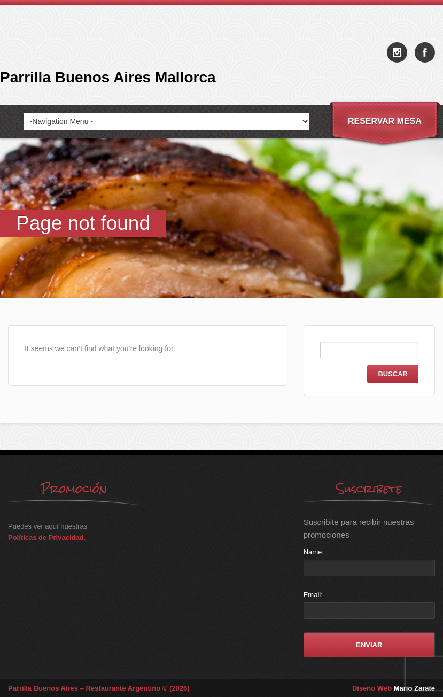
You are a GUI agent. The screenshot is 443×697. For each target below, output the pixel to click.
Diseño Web (393, 688)
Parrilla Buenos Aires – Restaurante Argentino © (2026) (99, 688)
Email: (313, 595)
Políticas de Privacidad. (47, 537)
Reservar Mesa (385, 121)
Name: (314, 552)
